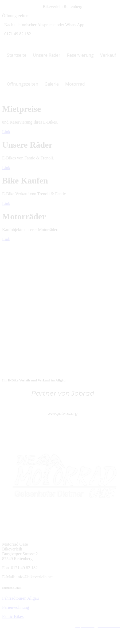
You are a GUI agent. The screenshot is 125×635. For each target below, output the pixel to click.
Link (6, 131)
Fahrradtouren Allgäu (20, 598)
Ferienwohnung (15, 607)
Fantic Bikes (13, 616)
